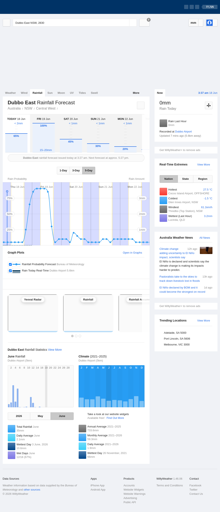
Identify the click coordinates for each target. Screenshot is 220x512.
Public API (130, 502)
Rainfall (37, 92)
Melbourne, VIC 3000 (177, 344)
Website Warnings (135, 493)
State (185, 178)
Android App (98, 489)
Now (160, 92)
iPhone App (98, 485)
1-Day (63, 170)
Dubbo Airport (183, 131)
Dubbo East (60, 108)
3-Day (76, 170)
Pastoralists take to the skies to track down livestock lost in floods (186, 278)
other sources (32, 489)
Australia (14, 108)
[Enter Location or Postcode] (75, 22)
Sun (50, 92)
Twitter (193, 489)
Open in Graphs (132, 252)
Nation (168, 178)
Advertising (130, 498)
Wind (24, 92)
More (136, 92)
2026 (19, 416)
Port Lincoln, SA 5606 (177, 338)
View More (203, 164)
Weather (10, 92)
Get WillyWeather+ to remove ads (180, 150)
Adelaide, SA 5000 (175, 332)
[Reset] (125, 22)
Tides (82, 92)
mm (193, 22)
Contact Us (196, 493)
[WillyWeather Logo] (22, 7)
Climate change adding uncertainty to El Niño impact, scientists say (186, 259)
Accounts (129, 485)
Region (202, 178)
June (62, 416)
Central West (45, 108)
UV (72, 92)
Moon (61, 92)
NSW (28, 108)
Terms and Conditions (169, 485)
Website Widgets (134, 489)
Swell (94, 92)
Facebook (195, 485)
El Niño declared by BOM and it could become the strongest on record (186, 289)
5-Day (88, 170)
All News (204, 237)
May (40, 416)
